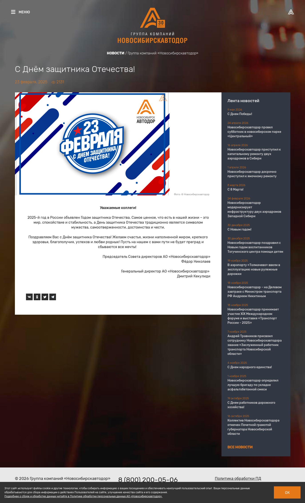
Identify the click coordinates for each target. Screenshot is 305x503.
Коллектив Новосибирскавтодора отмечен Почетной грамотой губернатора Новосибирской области (253, 427)
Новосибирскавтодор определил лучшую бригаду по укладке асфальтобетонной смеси (252, 385)
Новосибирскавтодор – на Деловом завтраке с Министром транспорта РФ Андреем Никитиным (254, 291)
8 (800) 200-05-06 (148, 480)
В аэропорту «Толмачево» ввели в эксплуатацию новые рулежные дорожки (253, 269)
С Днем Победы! (239, 114)
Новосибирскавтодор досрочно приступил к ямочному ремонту (252, 174)
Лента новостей (243, 100)
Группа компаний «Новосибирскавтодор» (163, 53)
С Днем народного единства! (249, 367)
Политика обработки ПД (238, 478)
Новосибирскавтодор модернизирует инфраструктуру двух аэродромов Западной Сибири (254, 209)
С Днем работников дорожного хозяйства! (251, 405)
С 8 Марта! (235, 189)
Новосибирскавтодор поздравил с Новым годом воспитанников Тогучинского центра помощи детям (255, 247)
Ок (287, 493)
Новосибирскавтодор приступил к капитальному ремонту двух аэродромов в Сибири (254, 154)
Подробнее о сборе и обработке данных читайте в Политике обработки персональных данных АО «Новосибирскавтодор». (83, 496)
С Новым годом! (239, 229)
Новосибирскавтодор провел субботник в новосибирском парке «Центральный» (254, 131)
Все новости (240, 447)
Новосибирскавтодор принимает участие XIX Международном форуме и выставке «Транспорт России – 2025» (253, 316)
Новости (115, 53)
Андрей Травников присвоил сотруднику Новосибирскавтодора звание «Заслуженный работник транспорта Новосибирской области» (254, 345)
